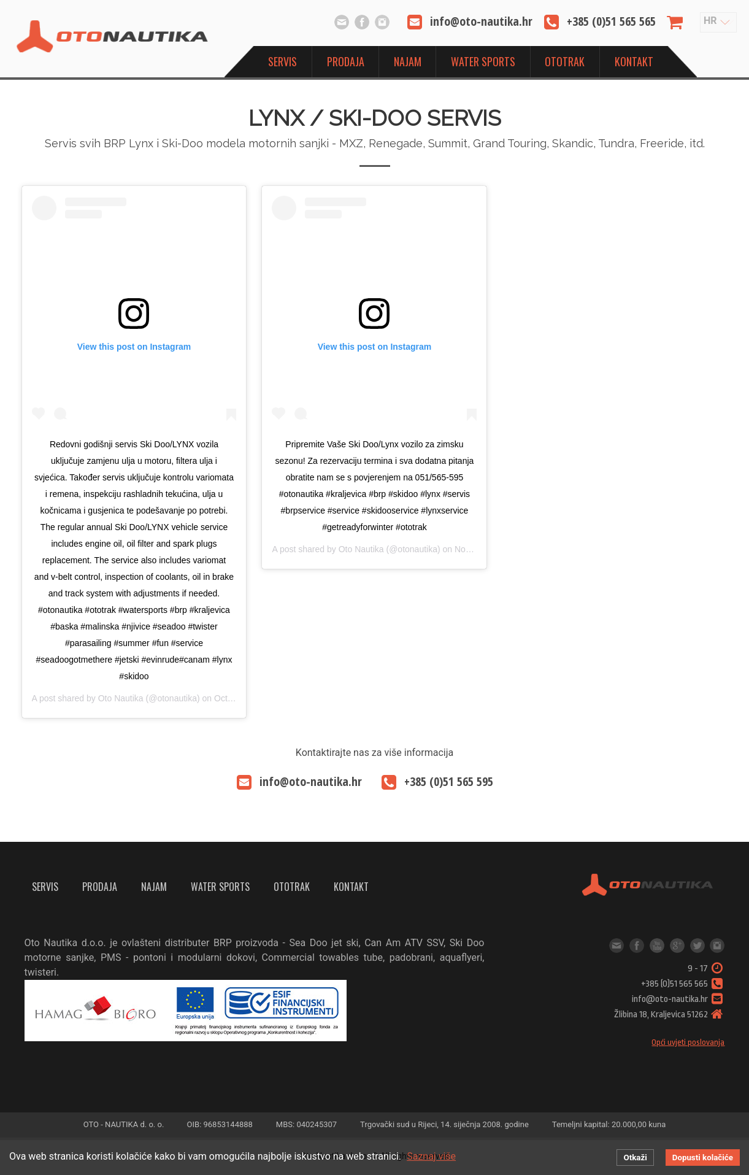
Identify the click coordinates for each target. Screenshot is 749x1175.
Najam (407, 61)
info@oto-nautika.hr (341, 22)
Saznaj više (431, 1156)
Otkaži (635, 1157)
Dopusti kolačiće (702, 1157)
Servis (282, 61)
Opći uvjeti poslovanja (687, 1042)
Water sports (483, 61)
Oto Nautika (121, 698)
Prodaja (345, 61)
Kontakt (634, 61)
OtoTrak (565, 61)
